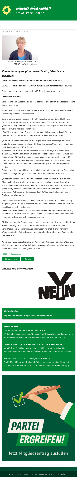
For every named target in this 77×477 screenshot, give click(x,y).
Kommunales (16, 254)
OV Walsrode (8, 31)
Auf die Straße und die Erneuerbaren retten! (24, 330)
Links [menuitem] (63, 474)
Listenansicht (11, 259)
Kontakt (19, 474)
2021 (26, 31)
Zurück (28, 259)
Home (11, 474)
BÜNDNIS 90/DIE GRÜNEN (33, 8)
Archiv (19, 31)
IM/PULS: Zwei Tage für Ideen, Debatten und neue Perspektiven (33, 344)
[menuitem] (11, 473)
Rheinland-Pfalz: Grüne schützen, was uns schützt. (27, 358)
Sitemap (27, 474)
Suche (34, 474)
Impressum (43, 474)
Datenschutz (54, 474)
